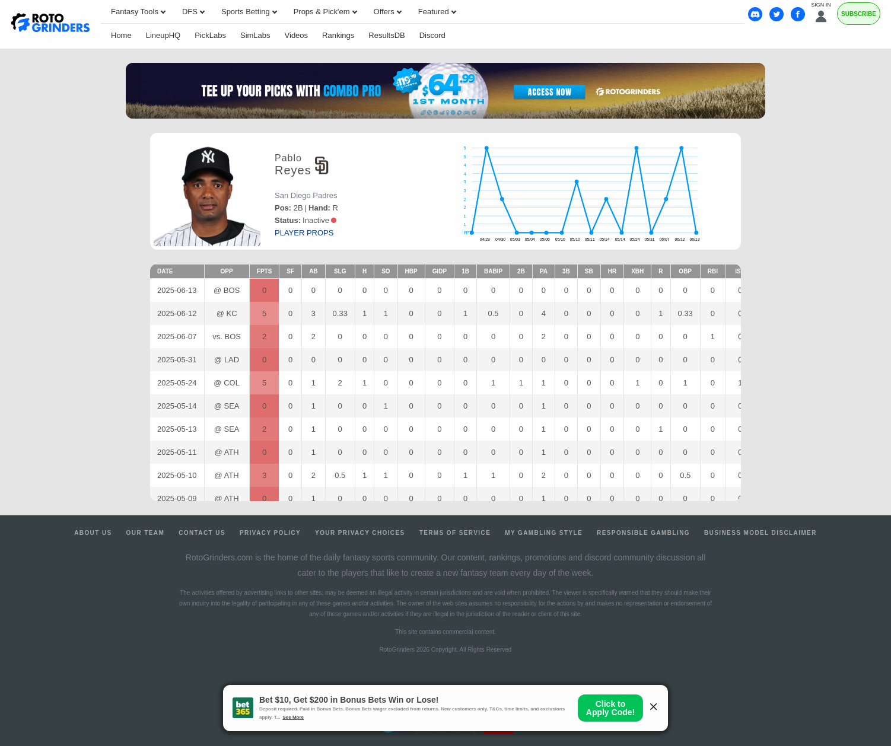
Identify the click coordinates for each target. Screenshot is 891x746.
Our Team (145, 533)
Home (121, 35)
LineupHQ (163, 35)
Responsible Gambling (643, 533)
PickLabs (210, 35)
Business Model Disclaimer (760, 533)
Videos (296, 35)
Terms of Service (455, 533)
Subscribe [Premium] (858, 14)
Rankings (338, 35)
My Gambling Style (544, 533)
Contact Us (202, 533)
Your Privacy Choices (360, 533)
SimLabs (255, 35)
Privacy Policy (270, 533)
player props (304, 232)
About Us (93, 533)
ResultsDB (386, 35)
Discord (432, 35)
